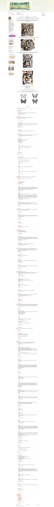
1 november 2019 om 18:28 (21, 501)
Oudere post (37, 504)
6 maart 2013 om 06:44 (20, 476)
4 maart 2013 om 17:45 (20, 262)
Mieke (18, 293)
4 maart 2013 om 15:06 (20, 184)
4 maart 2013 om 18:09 (20, 287)
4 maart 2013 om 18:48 (20, 306)
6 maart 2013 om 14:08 (20, 481)
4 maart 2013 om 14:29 (20, 149)
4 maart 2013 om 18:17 (20, 296)
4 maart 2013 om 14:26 (20, 131)
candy (18, 108)
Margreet (19, 359)
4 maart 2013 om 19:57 (20, 344)
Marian (18, 389)
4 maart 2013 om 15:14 (20, 206)
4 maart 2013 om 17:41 (20, 256)
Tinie (18, 208)
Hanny (18, 186)
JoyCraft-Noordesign (22, 108)
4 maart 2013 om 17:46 (20, 268)
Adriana (19, 425)
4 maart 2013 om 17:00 (20, 245)
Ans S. (18, 401)
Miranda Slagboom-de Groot (21, 181)
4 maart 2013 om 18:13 (20, 291)
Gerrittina (19, 116)
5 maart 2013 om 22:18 (20, 471)
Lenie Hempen (19, 455)
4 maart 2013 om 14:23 (20, 127)
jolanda (19, 221)
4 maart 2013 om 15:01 (20, 168)
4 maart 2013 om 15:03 (20, 179)
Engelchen (19, 488)
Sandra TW (19, 225)
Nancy (18, 445)
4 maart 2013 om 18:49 (20, 314)
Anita (18, 170)
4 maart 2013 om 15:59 (20, 223)
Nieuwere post (18, 504)
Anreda (19, 346)
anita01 (19, 214)
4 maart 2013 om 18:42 (20, 301)
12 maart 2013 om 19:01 (20, 491)
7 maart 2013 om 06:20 (20, 486)
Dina (18, 289)
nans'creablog (19, 327)
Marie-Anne (19, 412)
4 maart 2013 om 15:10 (20, 199)
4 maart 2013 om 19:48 (20, 338)
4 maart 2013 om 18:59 (20, 325)
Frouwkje (19, 236)
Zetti (18, 371)
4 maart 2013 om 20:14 (20, 357)
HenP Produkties (20, 122)
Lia (18, 247)
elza (18, 175)
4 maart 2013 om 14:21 (20, 120)
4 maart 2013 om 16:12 (20, 227)
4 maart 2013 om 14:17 (20, 114)
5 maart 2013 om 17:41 (20, 465)
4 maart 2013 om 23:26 (20, 410)
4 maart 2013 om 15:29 (20, 219)
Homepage (28, 504)
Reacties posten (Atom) (22, 505)
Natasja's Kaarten (20, 478)
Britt (18, 316)
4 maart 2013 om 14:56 (20, 163)
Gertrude (19, 254)
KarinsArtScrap (19, 333)
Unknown (19, 229)
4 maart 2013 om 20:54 (20, 369)
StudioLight (25, 108)
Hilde (18, 201)
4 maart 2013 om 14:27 (20, 136)
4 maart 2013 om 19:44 (20, 331)
